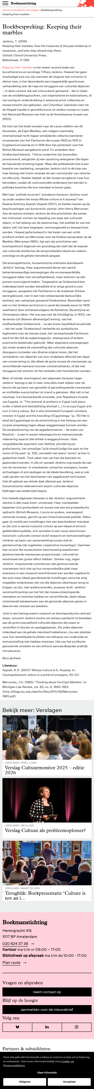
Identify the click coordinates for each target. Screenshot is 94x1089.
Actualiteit (18, 10)
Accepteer (69, 1081)
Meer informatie (47, 1072)
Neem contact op (47, 992)
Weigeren (25, 1081)
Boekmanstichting (23, 3)
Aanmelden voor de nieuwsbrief (47, 1009)
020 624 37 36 (15, 943)
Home (6, 10)
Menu (5, 3)
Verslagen (33, 10)
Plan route (11, 962)
